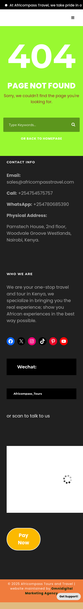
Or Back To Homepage (41, 138)
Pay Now (23, 539)
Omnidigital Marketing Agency (49, 590)
